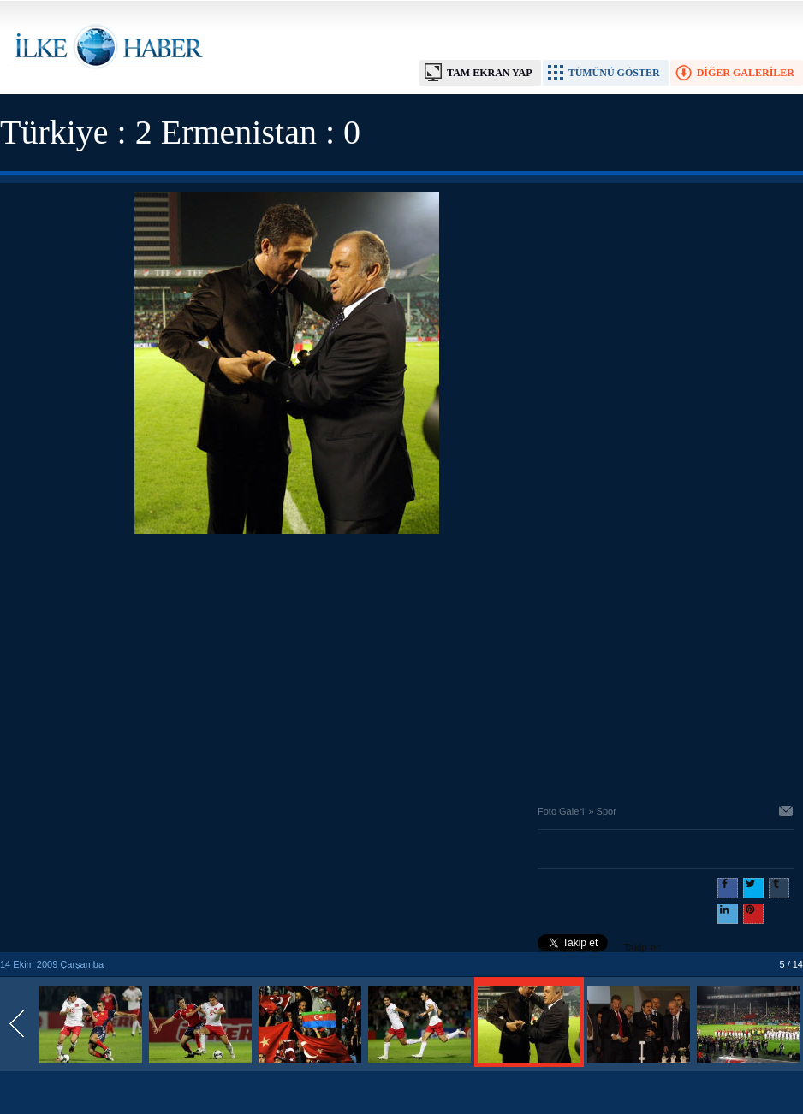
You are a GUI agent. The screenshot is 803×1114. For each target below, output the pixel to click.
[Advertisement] (287, 665)
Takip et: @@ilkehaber (600, 949)
